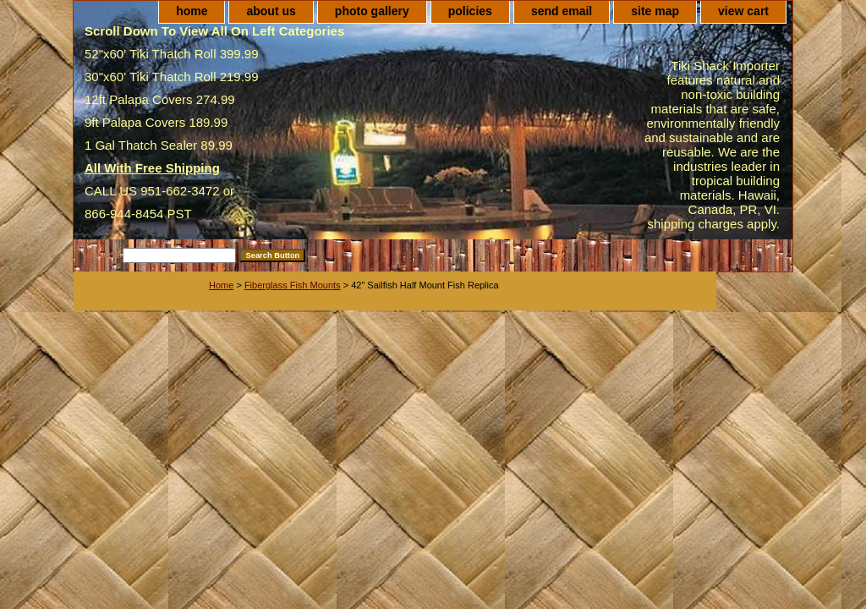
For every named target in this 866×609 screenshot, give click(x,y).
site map (655, 11)
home (191, 11)
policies (470, 11)
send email (561, 11)
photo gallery (372, 11)
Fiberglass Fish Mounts (292, 285)
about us (270, 11)
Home (221, 285)
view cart (743, 11)
